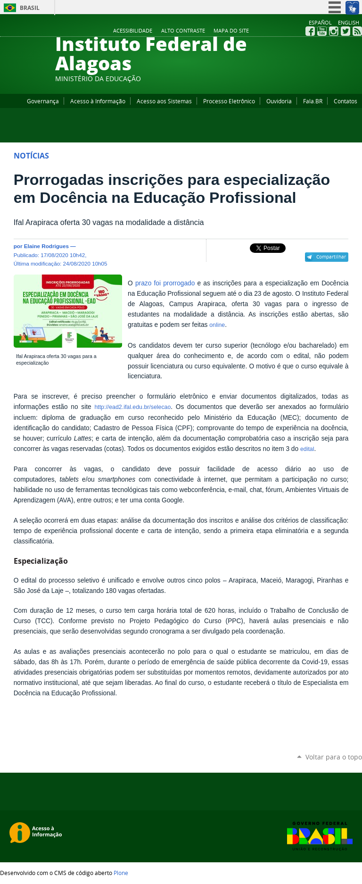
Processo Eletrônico (229, 101)
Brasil (30, 8)
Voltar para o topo (333, 756)
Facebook (310, 31)
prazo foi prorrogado (165, 283)
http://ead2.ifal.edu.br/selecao (132, 407)
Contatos (345, 101)
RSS (357, 31)
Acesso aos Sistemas (164, 101)
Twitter (345, 31)
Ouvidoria (279, 101)
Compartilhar (331, 256)
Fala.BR (312, 101)
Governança (43, 101)
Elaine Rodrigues (46, 246)
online (217, 325)
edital (307, 449)
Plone (121, 872)
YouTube (322, 31)
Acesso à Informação (97, 101)
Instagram (333, 31)
